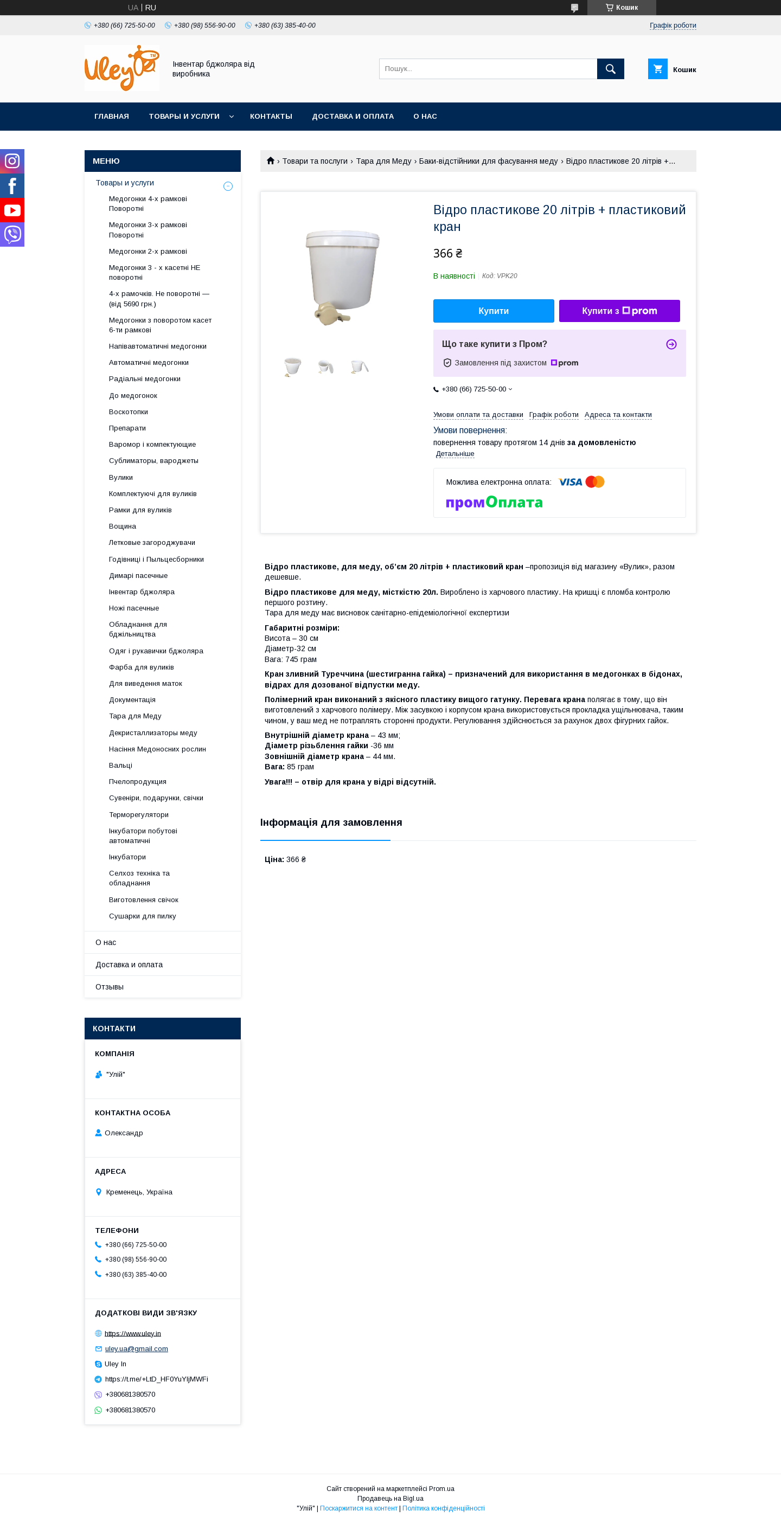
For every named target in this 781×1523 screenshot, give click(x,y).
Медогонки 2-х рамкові (148, 251)
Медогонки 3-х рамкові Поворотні (148, 230)
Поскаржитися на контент (359, 1508)
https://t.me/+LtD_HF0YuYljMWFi (156, 1379)
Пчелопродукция (138, 781)
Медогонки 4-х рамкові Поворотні (148, 204)
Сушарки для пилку (142, 916)
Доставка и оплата (353, 116)
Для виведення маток (145, 683)
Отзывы (109, 986)
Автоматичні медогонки (149, 362)
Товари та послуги (315, 161)
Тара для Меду (384, 161)
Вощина (122, 526)
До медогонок (133, 395)
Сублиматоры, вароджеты (154, 461)
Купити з (619, 311)
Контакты (271, 116)
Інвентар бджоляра (142, 592)
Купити (494, 311)
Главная (111, 116)
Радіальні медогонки (145, 379)
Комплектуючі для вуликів (153, 494)
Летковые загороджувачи (152, 542)
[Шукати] (610, 69)
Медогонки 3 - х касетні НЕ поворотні (154, 272)
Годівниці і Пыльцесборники (156, 559)
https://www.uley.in (133, 1333)
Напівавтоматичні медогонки (158, 346)
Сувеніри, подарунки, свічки (156, 798)
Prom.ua (441, 1489)
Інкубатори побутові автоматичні (143, 836)
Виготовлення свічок (143, 900)
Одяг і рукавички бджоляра (156, 651)
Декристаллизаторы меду (153, 733)
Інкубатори (127, 857)
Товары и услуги (184, 116)
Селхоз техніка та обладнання (139, 878)
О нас (425, 116)
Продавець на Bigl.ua (390, 1498)
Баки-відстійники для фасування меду (488, 161)
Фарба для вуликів (141, 667)
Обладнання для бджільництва (138, 629)
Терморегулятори (139, 815)
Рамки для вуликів (140, 510)
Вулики (121, 477)
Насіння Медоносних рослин (157, 749)
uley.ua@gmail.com (136, 1349)
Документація (132, 700)
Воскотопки (128, 412)
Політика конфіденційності (443, 1508)
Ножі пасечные (134, 608)
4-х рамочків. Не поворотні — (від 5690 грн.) (159, 298)
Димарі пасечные (138, 575)
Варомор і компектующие (152, 444)
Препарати (127, 428)
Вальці (120, 765)
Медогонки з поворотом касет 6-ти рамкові (160, 325)
